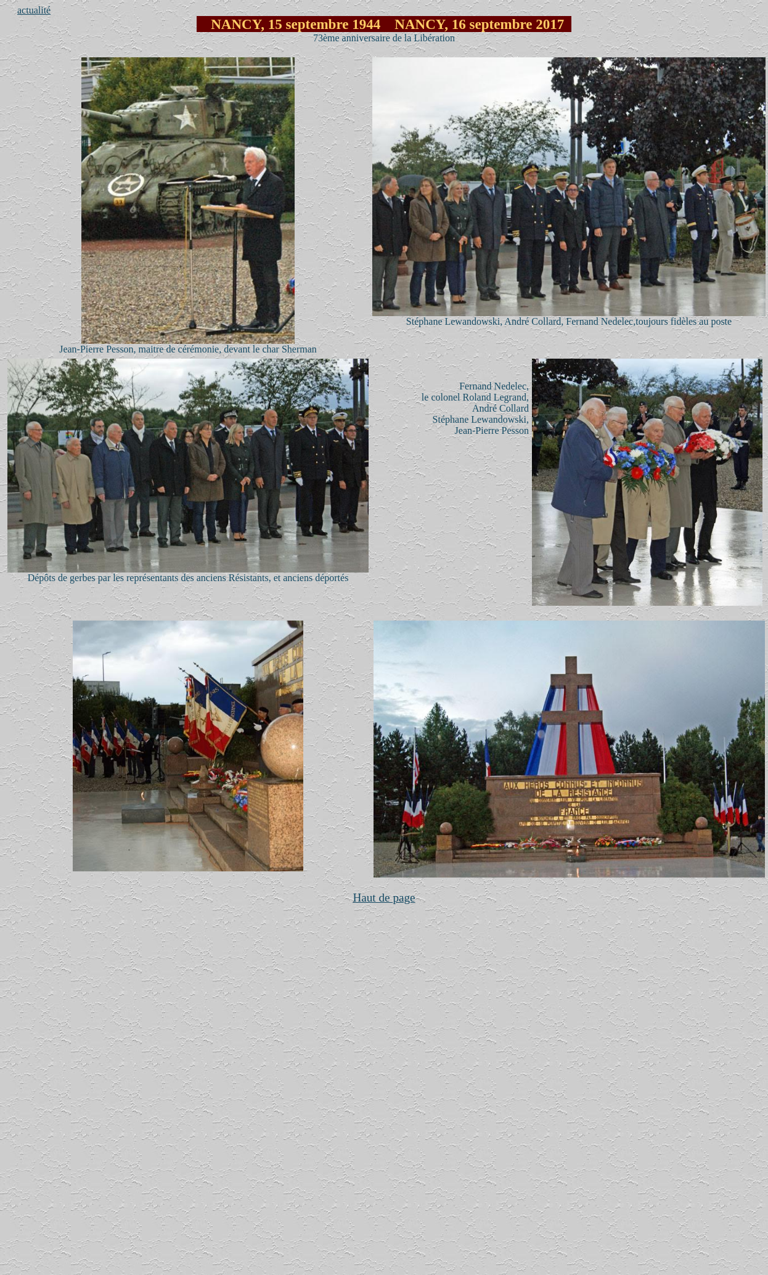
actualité (34, 10)
